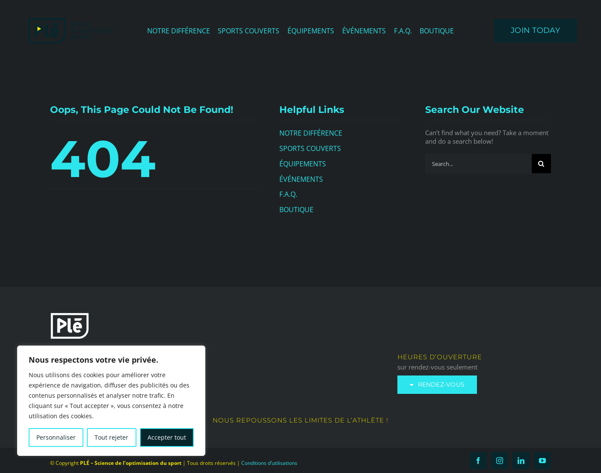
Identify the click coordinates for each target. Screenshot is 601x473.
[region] (111, 401)
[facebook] (478, 460)
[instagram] (499, 460)
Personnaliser (56, 437)
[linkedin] (521, 460)
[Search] (541, 163)
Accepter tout (167, 437)
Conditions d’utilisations (269, 463)
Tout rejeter (111, 437)
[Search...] (478, 163)
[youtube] (542, 460)
